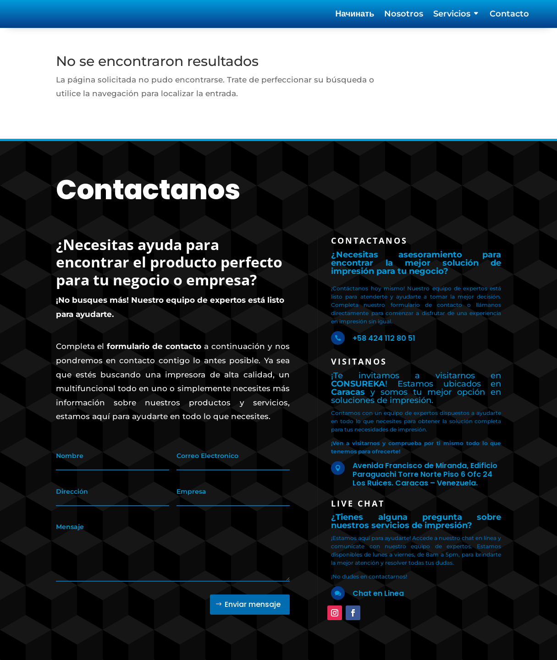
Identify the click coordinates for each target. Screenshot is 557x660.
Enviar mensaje (253, 597)
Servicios (451, 15)
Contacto (509, 15)
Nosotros (403, 15)
